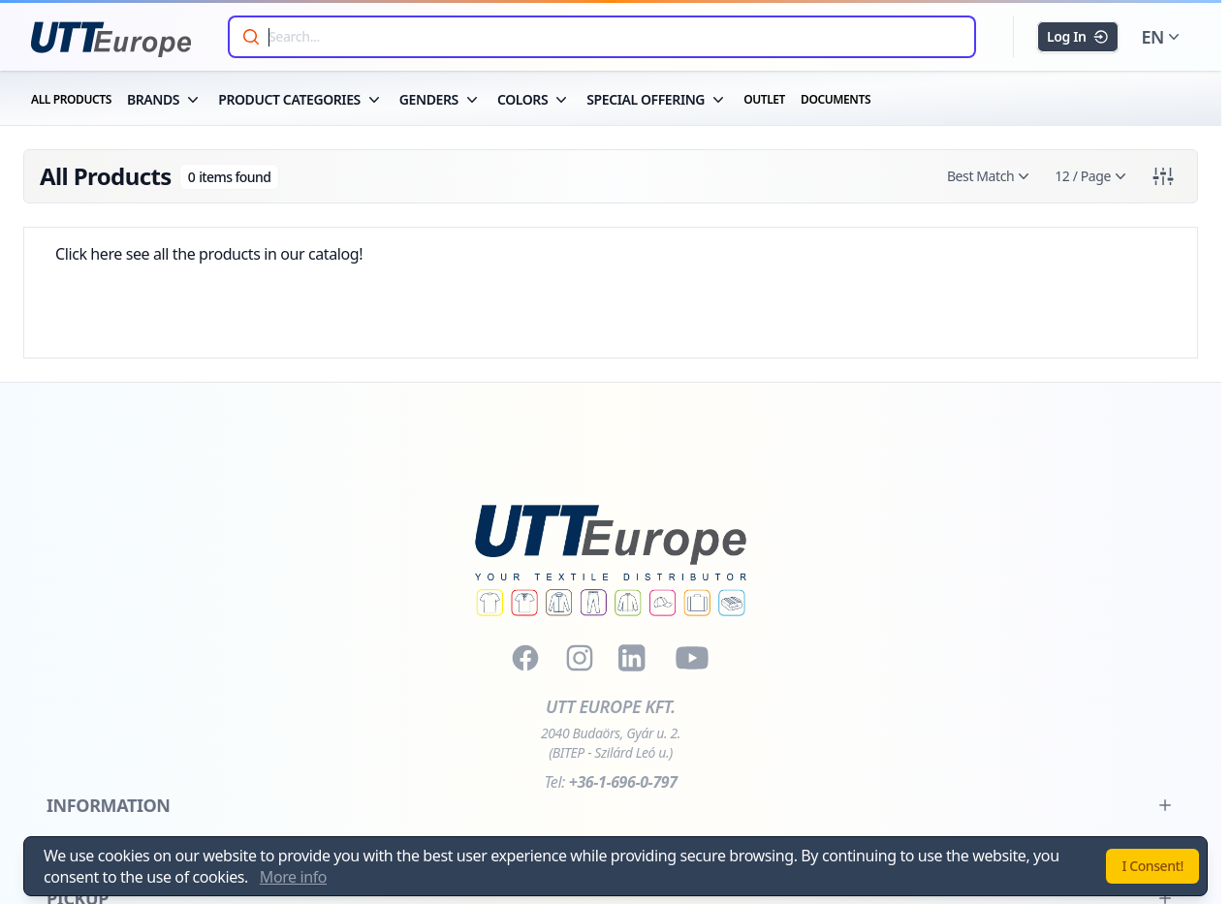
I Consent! (1152, 866)
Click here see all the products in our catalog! (209, 254)
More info (293, 877)
